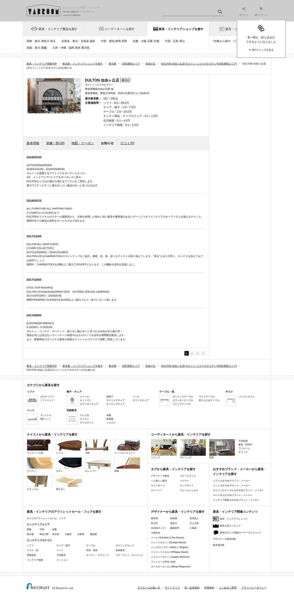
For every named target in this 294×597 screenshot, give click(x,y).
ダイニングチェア (115, 400)
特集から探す (222, 41)
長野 (124, 41)
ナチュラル (40, 482)
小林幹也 (155, 533)
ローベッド (156, 490)
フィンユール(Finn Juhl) (163, 561)
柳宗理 (154, 518)
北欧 (98, 446)
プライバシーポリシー (254, 587)
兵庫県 (80, 534)
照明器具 (31, 555)
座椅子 (109, 396)
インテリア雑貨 (35, 560)
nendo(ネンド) (158, 528)
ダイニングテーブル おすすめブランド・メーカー (238, 490)
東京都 (30, 534)
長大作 (154, 523)
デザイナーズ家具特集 (224, 539)
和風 (127, 464)
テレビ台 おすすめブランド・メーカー (233, 495)
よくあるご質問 (228, 587)
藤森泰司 (174, 528)
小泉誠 (192, 528)
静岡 (118, 41)
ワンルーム (244, 448)
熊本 (78, 47)
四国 (29, 47)
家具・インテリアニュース (233, 519)
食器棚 (109, 419)
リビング (164, 449)
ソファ (30, 545)
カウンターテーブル (182, 400)
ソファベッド (47, 400)
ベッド (60, 550)
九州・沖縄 (59, 47)
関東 (29, 41)
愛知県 (93, 534)
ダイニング (193, 449)
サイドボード (158, 485)
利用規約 (209, 587)
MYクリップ (261, 11)
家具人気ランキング (230, 525)
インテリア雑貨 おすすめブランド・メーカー (236, 500)
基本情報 (32, 143)
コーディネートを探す (120, 29)
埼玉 (53, 41)
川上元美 (194, 523)
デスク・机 (32, 550)
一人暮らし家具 (159, 480)
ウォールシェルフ (189, 490)
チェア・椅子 (63, 545)
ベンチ (136, 396)
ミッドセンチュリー (127, 446)
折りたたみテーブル (209, 400)
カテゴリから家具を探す (43, 385)
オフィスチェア (141, 400)
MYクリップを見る (263, 49)
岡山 (182, 41)
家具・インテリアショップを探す (181, 29)
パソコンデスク (247, 396)
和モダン (69, 482)
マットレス (46, 415)
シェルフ (111, 422)
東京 (37, 41)
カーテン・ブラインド (97, 555)
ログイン (244, 11)
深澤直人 (194, 518)
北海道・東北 (69, 41)
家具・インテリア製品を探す (58, 29)
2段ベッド (45, 419)
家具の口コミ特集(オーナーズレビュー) (240, 532)
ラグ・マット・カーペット (129, 555)
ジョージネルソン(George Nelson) (168, 542)
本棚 (108, 415)
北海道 (85, 41)
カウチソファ (47, 396)
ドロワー (184, 480)
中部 (103, 41)
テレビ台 (84, 415)
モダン (69, 464)
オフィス (243, 452)
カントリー (98, 464)
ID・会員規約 (192, 587)
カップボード (187, 485)
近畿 (135, 41)
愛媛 (44, 47)
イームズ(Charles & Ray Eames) (167, 537)
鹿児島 (85, 47)
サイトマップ (172, 587)
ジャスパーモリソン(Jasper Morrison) (170, 557)
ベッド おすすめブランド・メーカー (231, 485)
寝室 (222, 449)
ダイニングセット (125, 545)
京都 (156, 41)
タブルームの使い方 (148, 587)
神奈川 (45, 41)
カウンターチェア (89, 404)
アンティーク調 (40, 446)
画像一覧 (55, 143)
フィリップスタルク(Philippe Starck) (169, 552)
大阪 (144, 41)
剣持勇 (173, 518)
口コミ (127, 143)
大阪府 (68, 534)
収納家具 (120, 550)
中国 (167, 41)
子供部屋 (243, 441)
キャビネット (87, 422)
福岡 (71, 47)
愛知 (112, 41)
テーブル (90, 545)
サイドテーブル (207, 396)
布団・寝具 (92, 550)
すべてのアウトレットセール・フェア (46, 518)
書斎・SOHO (245, 444)
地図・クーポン (82, 143)
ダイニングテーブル (182, 396)
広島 (175, 41)
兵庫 (150, 41)
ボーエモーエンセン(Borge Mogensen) (171, 566)
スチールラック (188, 476)
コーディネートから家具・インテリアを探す (181, 434)
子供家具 (61, 555)
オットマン (85, 400)
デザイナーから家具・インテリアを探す (178, 511)
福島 (92, 41)
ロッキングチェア (115, 404)
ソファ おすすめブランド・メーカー (231, 480)
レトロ (69, 446)
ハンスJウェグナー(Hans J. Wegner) (169, 547)
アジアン (40, 464)
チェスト (84, 419)
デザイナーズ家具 (160, 476)
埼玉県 (55, 534)
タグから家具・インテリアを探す (173, 469)
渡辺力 (173, 523)
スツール (84, 396)
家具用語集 (218, 545)
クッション (62, 560)
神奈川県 (44, 534)
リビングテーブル (181, 404)
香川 (37, 47)
